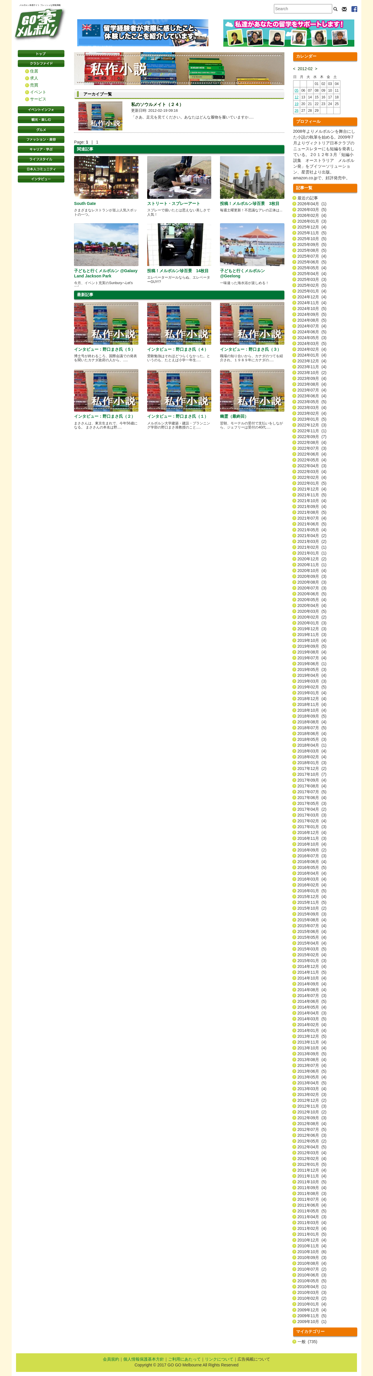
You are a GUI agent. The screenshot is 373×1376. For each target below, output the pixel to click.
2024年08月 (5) (312, 320)
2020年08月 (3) (312, 582)
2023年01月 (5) (312, 419)
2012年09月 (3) (312, 1117)
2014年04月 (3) (312, 1013)
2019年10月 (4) (312, 640)
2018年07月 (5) (312, 727)
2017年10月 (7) (312, 774)
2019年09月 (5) (312, 646)
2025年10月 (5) (312, 238)
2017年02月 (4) (312, 821)
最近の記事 (308, 198)
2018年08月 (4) (312, 722)
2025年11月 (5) (312, 233)
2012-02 (305, 68)
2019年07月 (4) (312, 658)
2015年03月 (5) (312, 949)
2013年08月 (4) (312, 1059)
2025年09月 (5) (312, 244)
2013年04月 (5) (312, 1083)
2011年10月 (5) (312, 1182)
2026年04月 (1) (312, 203)
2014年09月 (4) (312, 984)
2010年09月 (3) (312, 1257)
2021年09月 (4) (312, 506)
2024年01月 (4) (312, 355)
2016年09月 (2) (312, 850)
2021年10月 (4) (312, 500)
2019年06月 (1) (312, 663)
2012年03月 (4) (312, 1152)
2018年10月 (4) (312, 710)
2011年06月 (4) (312, 1205)
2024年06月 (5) (312, 332)
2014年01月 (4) (312, 1030)
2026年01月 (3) (312, 221)
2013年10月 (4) (312, 1048)
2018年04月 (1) (312, 745)
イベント (38, 92)
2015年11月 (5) (312, 902)
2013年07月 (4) (312, 1065)
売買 (34, 85)
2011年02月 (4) (312, 1228)
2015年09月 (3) (312, 914)
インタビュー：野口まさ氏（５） (104, 349)
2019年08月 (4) (312, 652)
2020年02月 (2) (312, 617)
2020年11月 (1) (312, 564)
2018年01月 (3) (312, 762)
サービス (38, 99)
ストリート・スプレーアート (173, 203)
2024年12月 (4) (312, 297)
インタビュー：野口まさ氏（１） (177, 416)
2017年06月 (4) (312, 797)
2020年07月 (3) (312, 588)
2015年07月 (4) (312, 925)
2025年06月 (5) (312, 262)
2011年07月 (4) (312, 1199)
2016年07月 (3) (312, 855)
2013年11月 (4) (312, 1042)
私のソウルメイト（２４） (157, 104)
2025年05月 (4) (312, 267)
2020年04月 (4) (312, 605)
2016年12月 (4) (312, 832)
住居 (34, 71)
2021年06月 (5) (312, 524)
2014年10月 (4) (312, 978)
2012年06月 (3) (312, 1135)
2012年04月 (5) (312, 1147)
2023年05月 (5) (312, 401)
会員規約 (111, 1359)
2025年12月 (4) (312, 227)
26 (296, 111)
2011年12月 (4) (312, 1170)
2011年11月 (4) (312, 1176)
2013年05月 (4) (312, 1077)
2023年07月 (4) (312, 390)
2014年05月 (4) (312, 1007)
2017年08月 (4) (312, 786)
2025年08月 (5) (312, 250)
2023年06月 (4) (312, 396)
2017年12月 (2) (312, 768)
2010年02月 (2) (312, 1298)
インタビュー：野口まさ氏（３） (250, 349)
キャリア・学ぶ (41, 149)
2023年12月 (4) (312, 361)
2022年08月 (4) (312, 442)
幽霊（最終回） (234, 416)
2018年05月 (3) (312, 739)
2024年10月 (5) (312, 308)
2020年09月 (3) (312, 576)
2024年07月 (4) (312, 326)
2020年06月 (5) (312, 594)
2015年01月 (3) (312, 960)
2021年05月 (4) (312, 529)
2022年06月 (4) (312, 454)
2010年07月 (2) (312, 1269)
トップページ (41, 53)
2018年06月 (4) (312, 733)
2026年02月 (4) (312, 215)
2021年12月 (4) (312, 489)
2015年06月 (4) (312, 931)
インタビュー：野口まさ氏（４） (177, 349)
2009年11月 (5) (312, 1315)
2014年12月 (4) (312, 966)
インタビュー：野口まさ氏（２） (104, 416)
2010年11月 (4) (312, 1246)
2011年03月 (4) (312, 1222)
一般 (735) (307, 1341)
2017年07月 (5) (312, 791)
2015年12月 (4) (312, 896)
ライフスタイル (41, 159)
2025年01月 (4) (312, 291)
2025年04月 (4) (312, 273)
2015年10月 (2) (312, 908)
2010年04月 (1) (312, 1286)
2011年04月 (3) (312, 1216)
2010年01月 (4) (312, 1304)
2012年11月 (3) (312, 1106)
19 (296, 104)
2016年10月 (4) (312, 844)
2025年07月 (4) (312, 256)
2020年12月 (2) (312, 559)
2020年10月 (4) (312, 570)
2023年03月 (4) (312, 407)
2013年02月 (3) (312, 1094)
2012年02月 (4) (312, 1158)
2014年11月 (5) (312, 972)
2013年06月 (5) (312, 1071)
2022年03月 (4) (312, 471)
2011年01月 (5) (312, 1234)
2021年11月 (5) (312, 495)
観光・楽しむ (41, 119)
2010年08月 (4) (312, 1263)
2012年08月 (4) (312, 1123)
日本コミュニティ (41, 169)
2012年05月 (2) (312, 1141)
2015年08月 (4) (312, 920)
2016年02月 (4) (312, 885)
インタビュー (41, 179)
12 (296, 97)
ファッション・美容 (41, 139)
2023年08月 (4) (312, 384)
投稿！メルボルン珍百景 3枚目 (249, 203)
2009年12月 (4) (312, 1310)
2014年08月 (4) (312, 989)
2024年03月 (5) (312, 343)
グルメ (41, 129)
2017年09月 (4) (312, 780)
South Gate (85, 203)
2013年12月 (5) (312, 1036)
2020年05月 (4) (312, 599)
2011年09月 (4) (312, 1187)
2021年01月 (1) (312, 553)
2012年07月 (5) (312, 1129)
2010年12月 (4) (312, 1240)
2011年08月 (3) (312, 1193)
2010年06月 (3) (312, 1275)
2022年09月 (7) (312, 436)
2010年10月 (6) (312, 1251)
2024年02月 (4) (312, 349)
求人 (34, 78)
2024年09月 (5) (312, 314)
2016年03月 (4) (312, 879)
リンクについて (219, 1359)
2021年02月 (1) (312, 547)
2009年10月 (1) (312, 1321)
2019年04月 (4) (312, 675)
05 (296, 90)
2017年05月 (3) (312, 803)
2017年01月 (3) (312, 826)
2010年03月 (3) (312, 1292)
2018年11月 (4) (312, 704)
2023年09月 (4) (312, 378)
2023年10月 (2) (312, 372)
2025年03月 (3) (312, 279)
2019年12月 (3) (312, 628)
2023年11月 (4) (312, 366)
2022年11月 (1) (312, 430)
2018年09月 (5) (312, 716)
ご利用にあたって (184, 1359)
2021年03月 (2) (312, 541)
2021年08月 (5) (312, 512)
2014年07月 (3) (312, 995)
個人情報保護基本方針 (143, 1359)
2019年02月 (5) (312, 687)
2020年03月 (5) (312, 611)
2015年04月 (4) (312, 943)
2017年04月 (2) (312, 809)
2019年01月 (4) (312, 692)
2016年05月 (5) (312, 867)
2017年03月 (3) (312, 815)
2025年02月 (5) (312, 285)
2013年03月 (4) (312, 1088)
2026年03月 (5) (312, 209)
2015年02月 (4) (312, 954)
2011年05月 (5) (312, 1211)
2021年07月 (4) (312, 518)
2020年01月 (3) (312, 623)
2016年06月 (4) (312, 861)
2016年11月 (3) (312, 838)
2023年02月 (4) (312, 413)
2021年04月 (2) (312, 535)
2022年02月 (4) (312, 477)
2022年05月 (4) (312, 460)
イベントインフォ (41, 109)
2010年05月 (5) (312, 1280)
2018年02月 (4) (312, 757)
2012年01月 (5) (312, 1164)
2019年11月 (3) (312, 634)
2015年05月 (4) (312, 937)
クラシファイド (41, 63)
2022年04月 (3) (312, 465)
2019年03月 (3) (312, 681)
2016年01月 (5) (312, 890)
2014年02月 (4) (312, 1024)
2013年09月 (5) (312, 1053)
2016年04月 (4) (312, 873)
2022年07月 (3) (312, 448)
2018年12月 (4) (312, 698)
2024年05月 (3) (312, 337)
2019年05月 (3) (312, 669)
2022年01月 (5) (312, 483)
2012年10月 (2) (312, 1112)
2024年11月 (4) (312, 302)
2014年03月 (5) (312, 1018)
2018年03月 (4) (312, 751)
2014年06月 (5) (312, 1001)
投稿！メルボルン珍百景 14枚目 (178, 270)
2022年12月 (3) (312, 425)
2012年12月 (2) (312, 1100)
